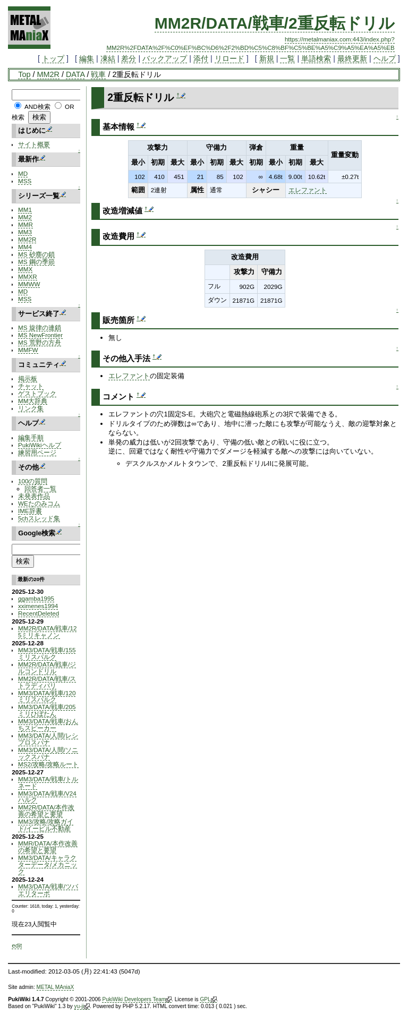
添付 (200, 58)
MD (23, 173)
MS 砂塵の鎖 (36, 254)
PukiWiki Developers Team (137, 999)
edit (17, 945)
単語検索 (316, 58)
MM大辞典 (32, 400)
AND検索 (37, 106)
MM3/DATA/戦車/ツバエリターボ (48, 890)
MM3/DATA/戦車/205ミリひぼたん (46, 710)
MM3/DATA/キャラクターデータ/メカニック (47, 864)
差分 (128, 58)
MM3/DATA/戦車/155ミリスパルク (46, 653)
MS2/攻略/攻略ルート (48, 764)
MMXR (27, 276)
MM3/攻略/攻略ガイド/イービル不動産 (45, 825)
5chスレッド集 (39, 518)
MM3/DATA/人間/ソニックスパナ (48, 753)
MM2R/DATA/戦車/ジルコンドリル (47, 668)
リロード (229, 58)
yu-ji (82, 1006)
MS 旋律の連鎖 (39, 327)
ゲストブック (37, 393)
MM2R (48, 74)
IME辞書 (30, 510)
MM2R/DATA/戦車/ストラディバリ (47, 682)
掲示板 (27, 378)
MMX (25, 269)
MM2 (25, 217)
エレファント (307, 189)
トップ (53, 58)
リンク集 (31, 408)
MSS (24, 180)
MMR (25, 224)
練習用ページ (37, 452)
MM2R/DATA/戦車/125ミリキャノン (47, 631)
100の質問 (32, 480)
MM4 (25, 246)
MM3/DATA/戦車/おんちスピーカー (48, 724)
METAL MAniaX (55, 987)
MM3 (25, 231)
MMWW (29, 283)
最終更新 (352, 58)
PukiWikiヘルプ (39, 444)
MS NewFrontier (40, 334)
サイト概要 (34, 144)
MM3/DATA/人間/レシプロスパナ (48, 739)
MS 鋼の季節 (36, 261)
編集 (86, 58)
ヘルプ (384, 58)
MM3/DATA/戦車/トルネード (48, 782)
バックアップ (164, 58)
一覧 (287, 58)
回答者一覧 (40, 488)
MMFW (28, 349)
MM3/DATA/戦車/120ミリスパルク (46, 696)
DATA (75, 74)
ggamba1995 (36, 598)
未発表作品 (34, 495)
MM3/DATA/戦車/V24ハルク (47, 797)
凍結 (107, 58)
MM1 (25, 209)
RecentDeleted (38, 613)
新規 (266, 58)
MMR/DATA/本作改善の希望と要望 (48, 847)
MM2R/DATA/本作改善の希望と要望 (46, 810)
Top (24, 74)
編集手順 (31, 437)
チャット (31, 385)
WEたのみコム (39, 503)
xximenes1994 (38, 605)
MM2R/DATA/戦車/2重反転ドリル (275, 23)
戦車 (98, 74)
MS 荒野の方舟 (39, 342)
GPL (208, 999)
